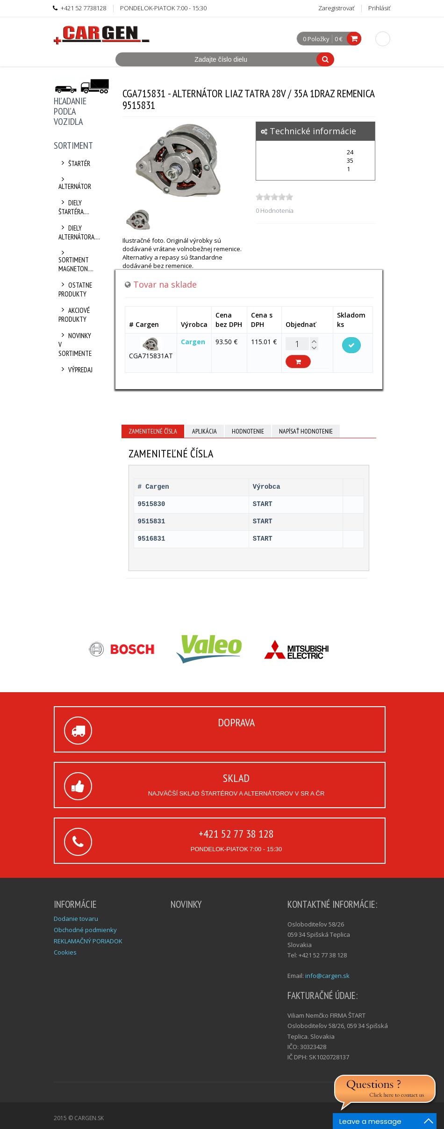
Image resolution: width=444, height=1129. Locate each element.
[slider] (274, 197)
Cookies (65, 952)
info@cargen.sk (327, 975)
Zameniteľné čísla (153, 431)
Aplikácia (204, 431)
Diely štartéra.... (73, 207)
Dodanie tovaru (76, 918)
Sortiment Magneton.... (75, 261)
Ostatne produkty (75, 289)
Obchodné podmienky (85, 930)
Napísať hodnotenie (306, 431)
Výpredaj (75, 369)
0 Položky (316, 39)
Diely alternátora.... (75, 232)
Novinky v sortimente (75, 344)
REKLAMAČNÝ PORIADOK (88, 941)
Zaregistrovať (336, 8)
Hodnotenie (248, 431)
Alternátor (74, 183)
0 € (339, 39)
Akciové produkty (74, 315)
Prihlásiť (379, 8)
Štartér (74, 163)
